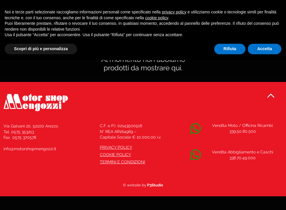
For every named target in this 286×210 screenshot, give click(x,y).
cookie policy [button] (156, 17)
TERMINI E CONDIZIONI (122, 162)
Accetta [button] (264, 48)
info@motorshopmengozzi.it (30, 148)
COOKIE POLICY (115, 154)
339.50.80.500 (242, 131)
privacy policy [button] (174, 12)
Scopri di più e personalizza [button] (41, 48)
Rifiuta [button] (230, 48)
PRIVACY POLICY (116, 147)
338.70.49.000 (242, 157)
